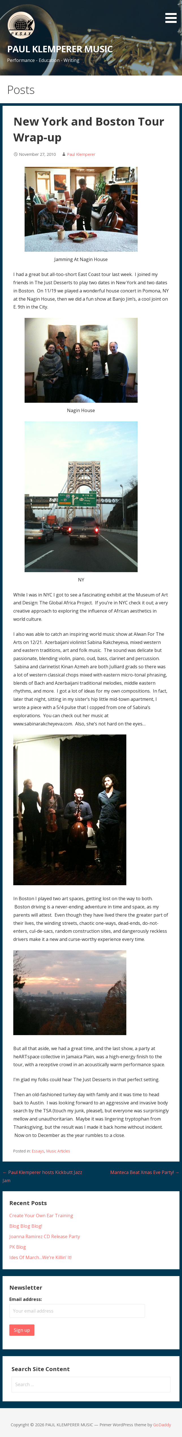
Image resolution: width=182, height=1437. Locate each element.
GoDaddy (162, 1424)
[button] (173, 12)
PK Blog (17, 1247)
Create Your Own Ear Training (41, 1215)
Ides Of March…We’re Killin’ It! (40, 1257)
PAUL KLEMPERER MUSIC (59, 49)
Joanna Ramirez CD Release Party (44, 1236)
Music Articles (58, 1151)
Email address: (25, 1299)
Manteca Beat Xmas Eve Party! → (144, 1172)
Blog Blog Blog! (25, 1226)
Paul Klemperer (81, 154)
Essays (38, 1151)
